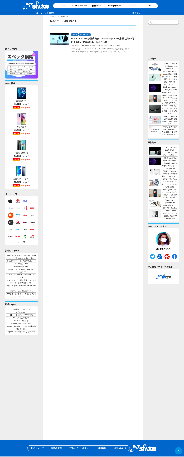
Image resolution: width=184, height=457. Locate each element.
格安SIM (95, 6)
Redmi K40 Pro (95, 45)
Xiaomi (117, 45)
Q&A (149, 5)
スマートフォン (78, 6)
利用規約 (102, 448)
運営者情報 (56, 448)
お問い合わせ (119, 448)
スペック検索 (113, 6)
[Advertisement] (20, 32)
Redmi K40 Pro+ (108, 45)
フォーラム (132, 5)
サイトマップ (37, 448)
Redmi (87, 45)
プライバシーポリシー (80, 448)
